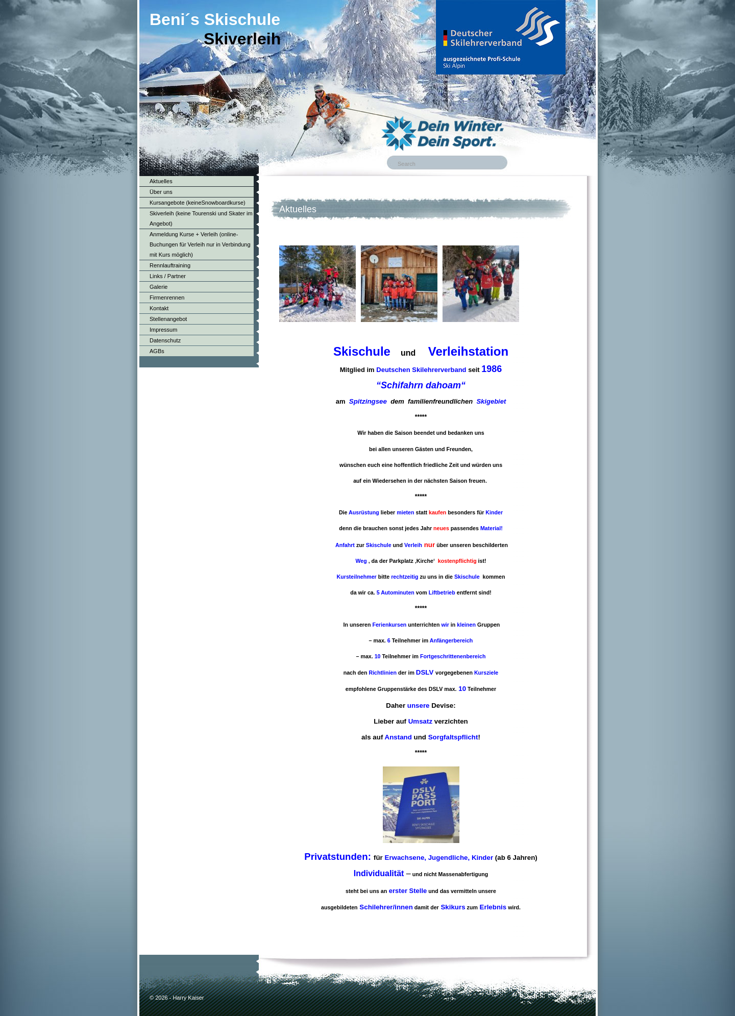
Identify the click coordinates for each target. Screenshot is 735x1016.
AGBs (157, 351)
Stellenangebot (168, 319)
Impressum (163, 330)
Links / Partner (168, 276)
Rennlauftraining (170, 265)
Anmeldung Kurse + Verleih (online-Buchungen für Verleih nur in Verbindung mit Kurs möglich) (200, 244)
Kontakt (159, 308)
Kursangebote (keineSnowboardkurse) (198, 203)
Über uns (161, 192)
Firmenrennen (167, 297)
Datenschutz (165, 340)
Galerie (158, 287)
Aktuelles (161, 181)
